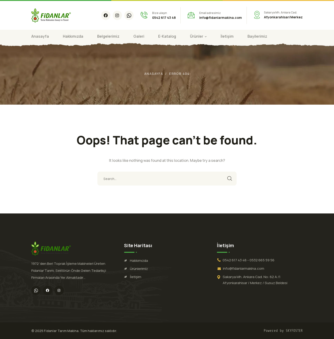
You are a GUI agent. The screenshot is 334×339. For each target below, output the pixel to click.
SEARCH (229, 178)
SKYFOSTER (294, 331)
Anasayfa (153, 73)
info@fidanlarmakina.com (243, 268)
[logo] (51, 14)
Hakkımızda (139, 260)
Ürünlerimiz (139, 268)
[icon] (105, 15)
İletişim (135, 276)
